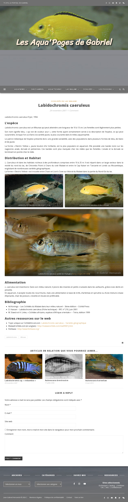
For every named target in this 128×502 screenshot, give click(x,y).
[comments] (123, 3)
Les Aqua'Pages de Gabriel (64, 42)
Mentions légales (36, 497)
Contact (69, 497)
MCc (107, 487)
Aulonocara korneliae (96, 380)
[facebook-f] (106, 3)
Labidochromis (11, 337)
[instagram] (109, 3)
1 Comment (73, 110)
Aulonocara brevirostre (56, 380)
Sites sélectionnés (111, 482)
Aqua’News (19, 89)
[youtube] (113, 3)
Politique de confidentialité (54, 497)
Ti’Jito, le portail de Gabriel (16, 3)
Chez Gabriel (37, 89)
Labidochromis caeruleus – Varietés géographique (63, 323)
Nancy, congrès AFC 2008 (80, 274)
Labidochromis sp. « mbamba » (20, 380)
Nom (8, 404)
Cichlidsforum (116, 487)
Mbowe (23, 337)
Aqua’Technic (55, 89)
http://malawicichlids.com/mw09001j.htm (55, 326)
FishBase (120, 485)
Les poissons (105, 89)
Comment (9, 434)
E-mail (8, 413)
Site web (8, 421)
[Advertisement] (64, 72)
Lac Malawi (71, 89)
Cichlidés (87, 89)
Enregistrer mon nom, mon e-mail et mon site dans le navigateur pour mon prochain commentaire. (51, 429)
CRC (102, 487)
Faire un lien (79, 497)
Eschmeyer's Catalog (107, 485)
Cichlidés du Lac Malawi (64, 101)
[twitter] (120, 3)
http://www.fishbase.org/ (28, 329)
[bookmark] (116, 3)
